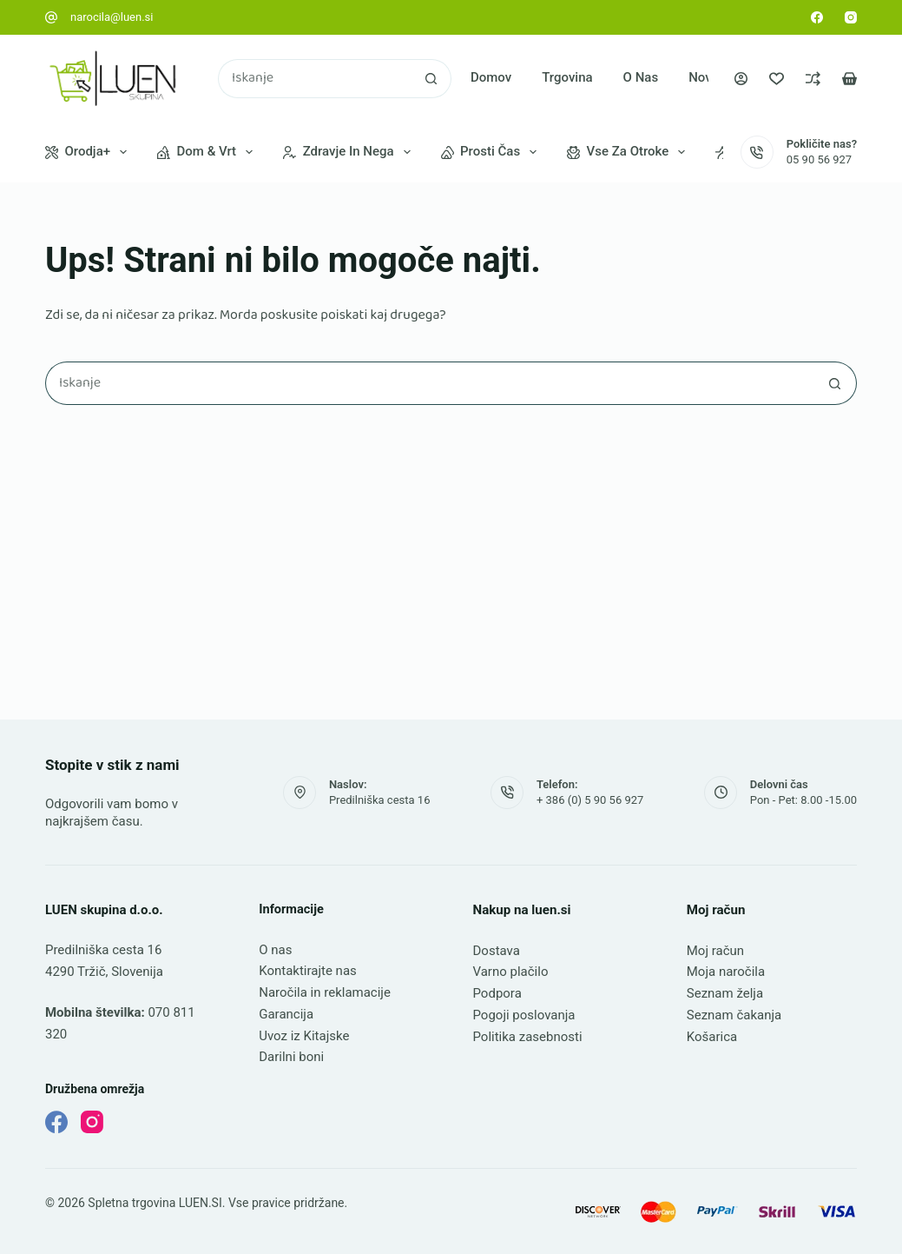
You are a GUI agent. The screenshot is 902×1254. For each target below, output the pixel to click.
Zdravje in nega (350, 152)
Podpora (497, 993)
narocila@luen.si (112, 16)
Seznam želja (725, 993)
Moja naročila (726, 971)
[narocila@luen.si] (51, 17)
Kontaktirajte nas (308, 971)
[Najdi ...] (314, 78)
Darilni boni (291, 1057)
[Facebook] (817, 17)
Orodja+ (89, 152)
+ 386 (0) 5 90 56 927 (590, 799)
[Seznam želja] (776, 78)
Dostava (496, 951)
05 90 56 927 (819, 159)
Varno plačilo (511, 971)
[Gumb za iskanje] (431, 78)
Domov (491, 77)
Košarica (712, 1037)
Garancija (286, 1014)
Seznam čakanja (734, 1015)
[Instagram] (851, 17)
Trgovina (567, 77)
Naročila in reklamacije (325, 992)
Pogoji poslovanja (524, 1015)
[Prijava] (740, 78)
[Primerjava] (813, 78)
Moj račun (715, 951)
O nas (641, 77)
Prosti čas (492, 152)
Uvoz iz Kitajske (304, 1036)
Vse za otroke (629, 152)
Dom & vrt (208, 152)
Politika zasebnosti (528, 1037)
